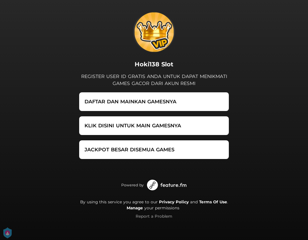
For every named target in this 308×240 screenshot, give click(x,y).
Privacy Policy (174, 201)
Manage (135, 207)
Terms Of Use (213, 201)
